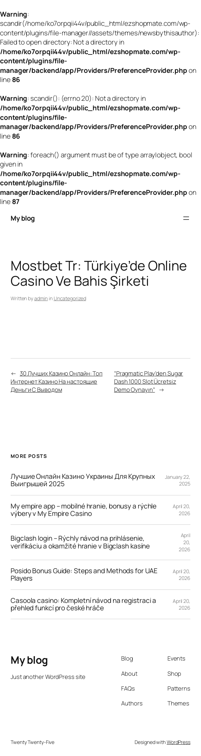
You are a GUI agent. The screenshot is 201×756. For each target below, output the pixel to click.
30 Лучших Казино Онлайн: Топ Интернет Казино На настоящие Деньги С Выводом (56, 381)
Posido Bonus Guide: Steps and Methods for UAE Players (84, 574)
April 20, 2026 (181, 510)
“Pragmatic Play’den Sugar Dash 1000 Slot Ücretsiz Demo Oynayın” (148, 381)
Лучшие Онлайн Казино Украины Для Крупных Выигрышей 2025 (83, 480)
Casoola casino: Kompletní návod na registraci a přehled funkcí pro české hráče (83, 604)
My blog (23, 218)
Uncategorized (70, 298)
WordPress (178, 742)
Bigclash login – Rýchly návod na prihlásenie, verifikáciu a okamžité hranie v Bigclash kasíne (80, 542)
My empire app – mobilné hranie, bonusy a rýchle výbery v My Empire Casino (83, 510)
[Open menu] (186, 218)
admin (41, 298)
